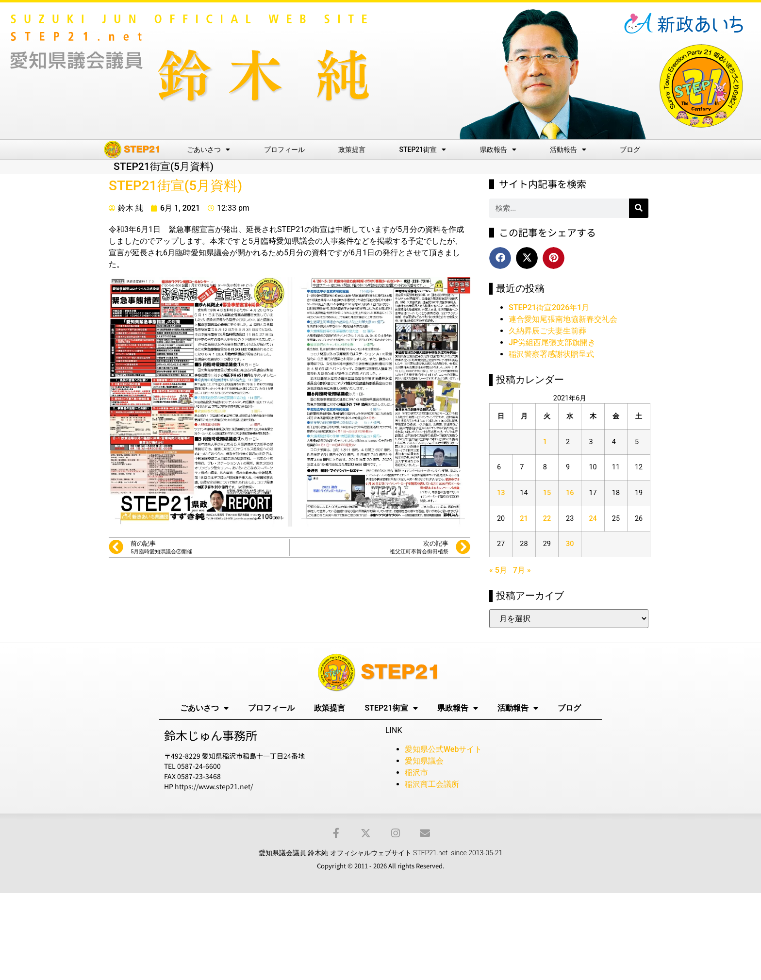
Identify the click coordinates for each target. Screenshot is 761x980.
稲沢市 (416, 772)
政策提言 (351, 149)
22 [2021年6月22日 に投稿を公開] (547, 519)
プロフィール (284, 149)
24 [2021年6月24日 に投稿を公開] (592, 519)
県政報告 (498, 149)
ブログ (630, 149)
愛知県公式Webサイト (443, 749)
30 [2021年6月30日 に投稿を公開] (570, 544)
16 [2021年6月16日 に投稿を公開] (570, 493)
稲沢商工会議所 (432, 784)
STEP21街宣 (423, 149)
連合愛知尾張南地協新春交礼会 (563, 319)
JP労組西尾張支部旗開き (552, 342)
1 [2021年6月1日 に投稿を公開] (545, 442)
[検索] (638, 208)
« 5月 (498, 570)
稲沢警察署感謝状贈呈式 (551, 354)
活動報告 (568, 149)
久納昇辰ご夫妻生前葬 (547, 330)
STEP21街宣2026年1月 (549, 307)
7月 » (522, 570)
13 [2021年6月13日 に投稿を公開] (501, 493)
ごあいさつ (208, 149)
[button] (500, 258)
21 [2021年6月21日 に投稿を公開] (524, 519)
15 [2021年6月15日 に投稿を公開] (547, 493)
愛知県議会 (424, 760)
